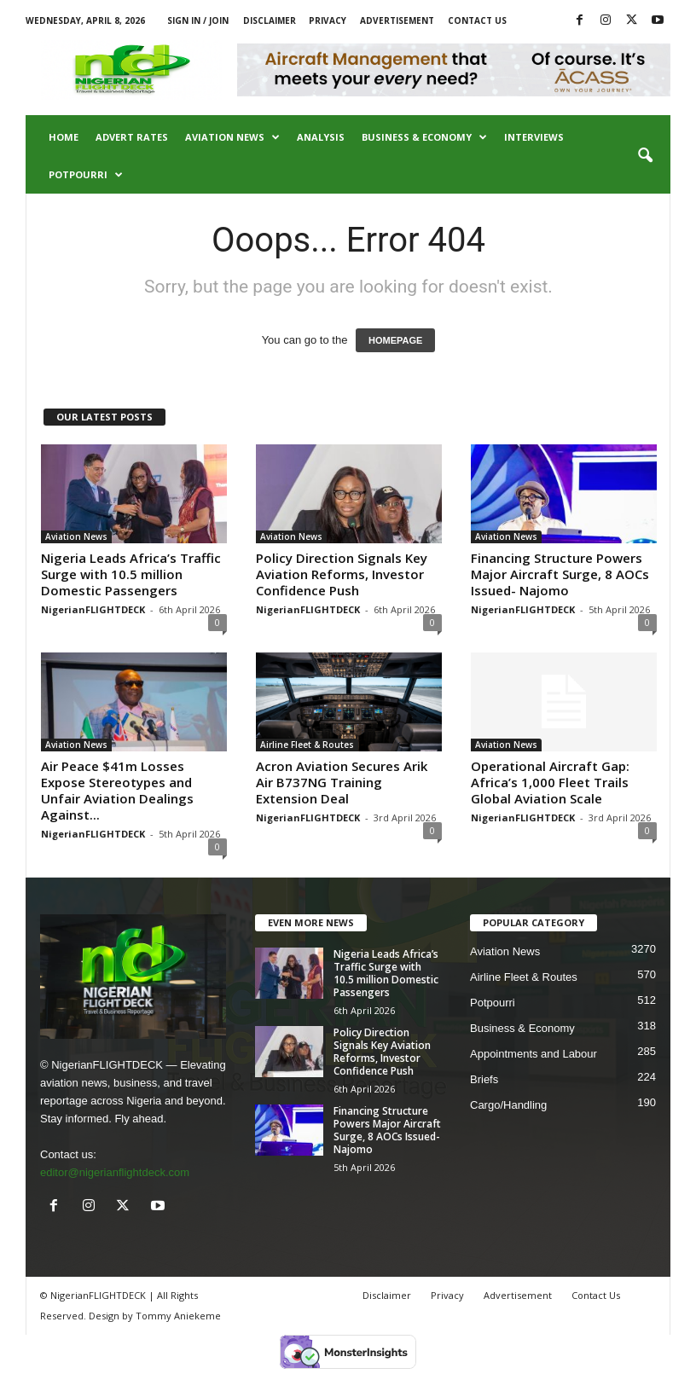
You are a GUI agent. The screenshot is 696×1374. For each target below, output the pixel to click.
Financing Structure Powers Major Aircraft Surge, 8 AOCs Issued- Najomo (560, 574)
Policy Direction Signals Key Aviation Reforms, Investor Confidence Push (341, 574)
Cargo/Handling (508, 1105)
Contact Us (477, 20)
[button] (645, 156)
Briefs (484, 1079)
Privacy (327, 20)
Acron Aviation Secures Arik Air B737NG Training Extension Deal (341, 782)
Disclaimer (269, 20)
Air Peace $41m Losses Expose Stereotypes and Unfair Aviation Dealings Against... (117, 790)
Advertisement (397, 20)
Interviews (534, 136)
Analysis (321, 136)
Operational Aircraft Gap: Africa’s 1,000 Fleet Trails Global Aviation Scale (550, 782)
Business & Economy (424, 137)
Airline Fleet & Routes (307, 745)
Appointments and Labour (533, 1053)
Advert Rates (132, 136)
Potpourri (86, 175)
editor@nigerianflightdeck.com (114, 1172)
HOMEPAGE (395, 340)
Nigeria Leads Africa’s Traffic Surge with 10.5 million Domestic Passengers (131, 574)
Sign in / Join (198, 20)
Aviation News (232, 137)
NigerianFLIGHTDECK (93, 609)
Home (63, 136)
